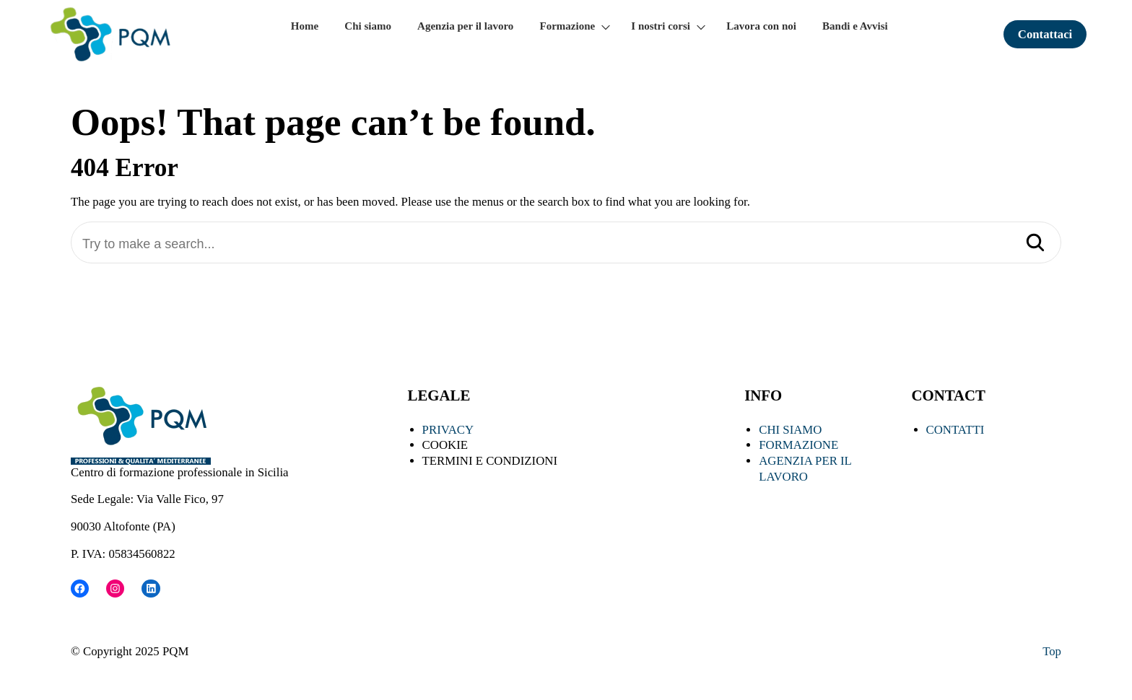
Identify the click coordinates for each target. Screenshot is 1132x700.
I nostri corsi (660, 26)
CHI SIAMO (790, 430)
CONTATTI (955, 430)
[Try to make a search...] (566, 244)
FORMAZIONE (798, 445)
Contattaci (1045, 34)
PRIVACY (448, 430)
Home (304, 26)
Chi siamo (367, 26)
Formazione (568, 26)
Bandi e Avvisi (855, 26)
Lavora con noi (761, 26)
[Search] (1035, 244)
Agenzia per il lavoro (465, 26)
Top (1051, 651)
